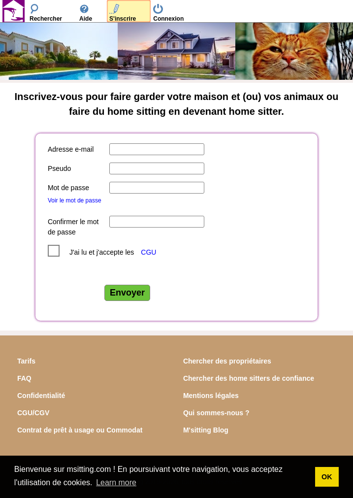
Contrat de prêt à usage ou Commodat (79, 430)
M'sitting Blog (205, 430)
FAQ (24, 378)
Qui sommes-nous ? (216, 413)
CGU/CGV (33, 413)
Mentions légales (211, 395)
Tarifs (26, 361)
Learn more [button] (116, 482)
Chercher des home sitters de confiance (248, 378)
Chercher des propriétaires (227, 361)
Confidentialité (41, 395)
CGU (148, 252)
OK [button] (326, 477)
